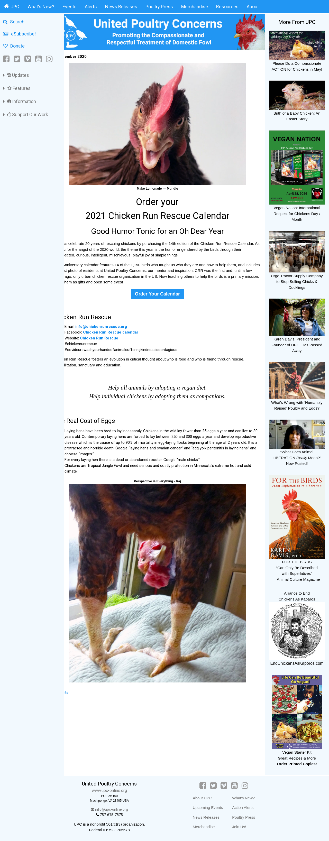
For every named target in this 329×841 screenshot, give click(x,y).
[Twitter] (17, 59)
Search (13, 21)
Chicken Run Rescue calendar (124, 330)
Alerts (91, 6)
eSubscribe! (19, 33)
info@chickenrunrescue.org (115, 324)
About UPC (207, 798)
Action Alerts (248, 807)
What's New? (41, 6)
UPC (11, 6)
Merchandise (194, 6)
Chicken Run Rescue (113, 336)
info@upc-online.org (120, 809)
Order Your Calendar (164, 291)
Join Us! (244, 827)
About (253, 6)
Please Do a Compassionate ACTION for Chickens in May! (297, 63)
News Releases (121, 6)
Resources (227, 6)
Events (69, 6)
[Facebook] (6, 59)
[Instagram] (49, 59)
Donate (14, 46)
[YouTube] (38, 59)
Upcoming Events (213, 807)
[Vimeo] (28, 59)
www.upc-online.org (120, 790)
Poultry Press (159, 6)
